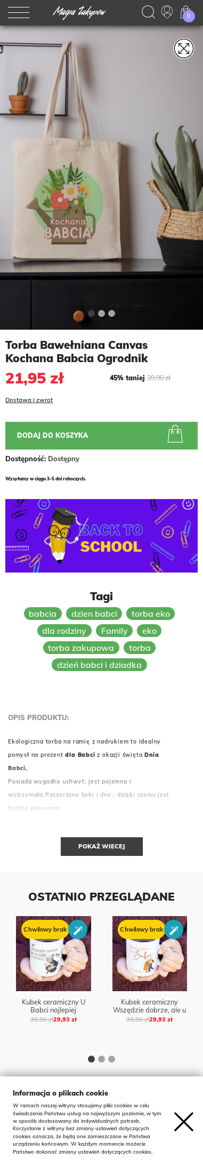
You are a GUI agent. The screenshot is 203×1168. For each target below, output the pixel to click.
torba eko (151, 613)
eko (149, 630)
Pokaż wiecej (101, 846)
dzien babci (94, 613)
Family (114, 630)
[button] (91, 315)
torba (140, 647)
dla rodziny (64, 630)
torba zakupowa (81, 647)
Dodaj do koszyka (102, 435)
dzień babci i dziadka (99, 664)
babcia (42, 613)
